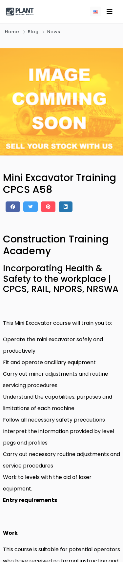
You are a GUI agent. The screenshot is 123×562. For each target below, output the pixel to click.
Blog (33, 31)
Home (12, 31)
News (53, 31)
